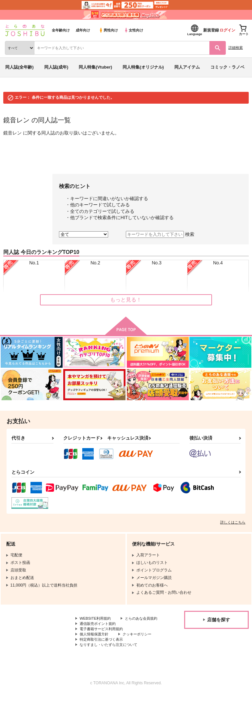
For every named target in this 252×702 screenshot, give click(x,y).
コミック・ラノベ (227, 67)
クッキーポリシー (141, 640)
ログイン (227, 30)
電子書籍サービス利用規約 (103, 635)
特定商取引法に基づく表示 (103, 646)
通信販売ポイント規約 (99, 630)
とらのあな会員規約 (97, 624)
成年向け (83, 30)
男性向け (108, 30)
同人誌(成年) (56, 67)
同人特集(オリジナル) (143, 67)
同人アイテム (187, 67)
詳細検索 (235, 48)
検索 (189, 234)
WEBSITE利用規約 (96, 618)
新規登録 (211, 30)
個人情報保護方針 (95, 640)
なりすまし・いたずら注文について (111, 652)
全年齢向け (61, 30)
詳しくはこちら (232, 522)
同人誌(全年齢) (19, 67)
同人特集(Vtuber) (95, 67)
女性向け (133, 30)
